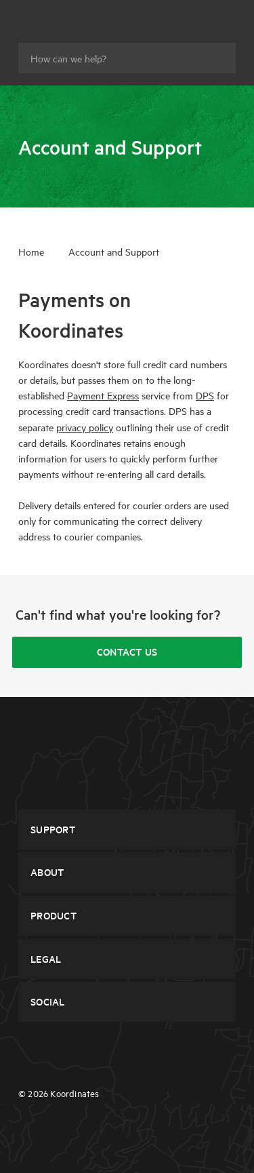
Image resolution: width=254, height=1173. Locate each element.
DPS (205, 395)
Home (31, 251)
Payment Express (103, 395)
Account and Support (113, 251)
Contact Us (127, 651)
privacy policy (84, 427)
